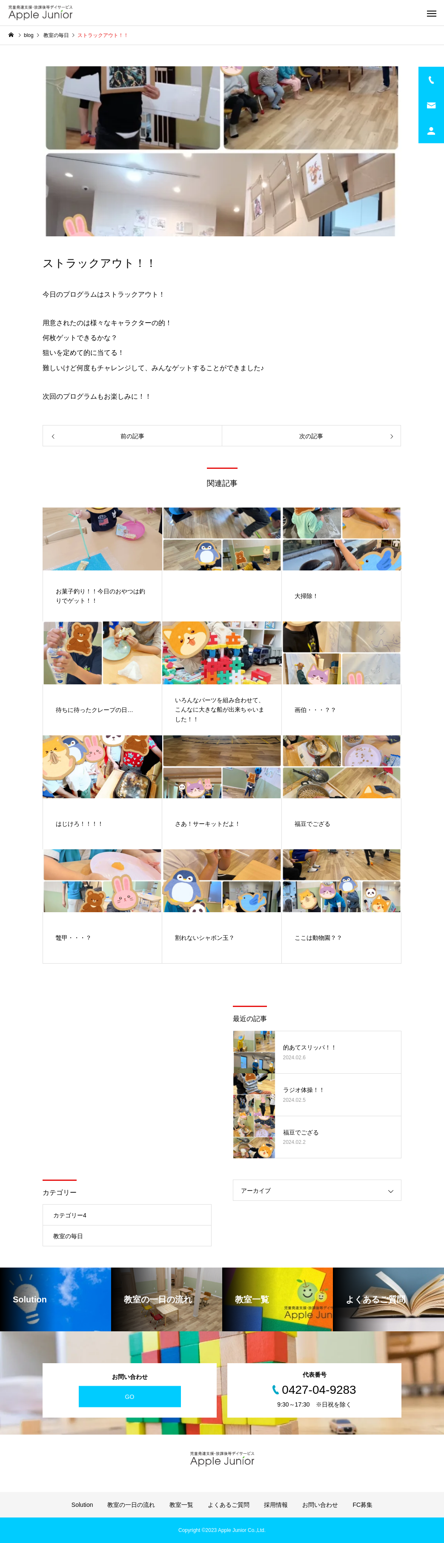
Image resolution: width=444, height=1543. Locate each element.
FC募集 (362, 1504)
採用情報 (276, 1504)
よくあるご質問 (228, 1504)
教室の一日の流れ (131, 1504)
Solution (82, 1504)
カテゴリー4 (69, 1215)
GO (130, 1396)
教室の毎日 (68, 1236)
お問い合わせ (320, 1504)
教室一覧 (181, 1504)
